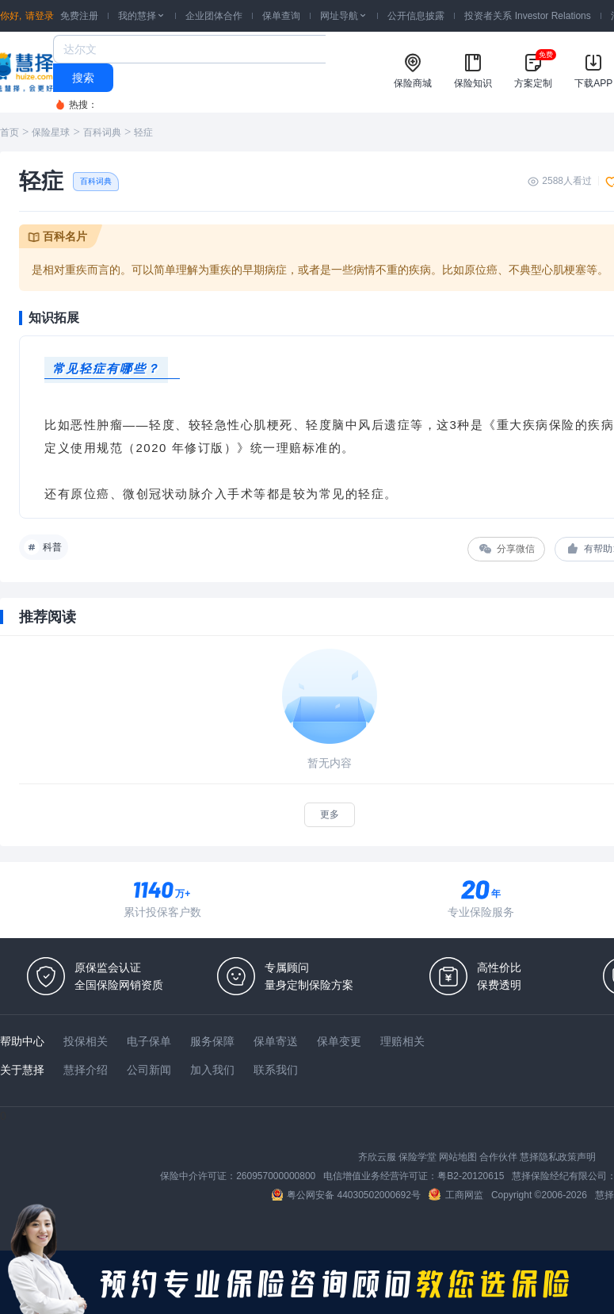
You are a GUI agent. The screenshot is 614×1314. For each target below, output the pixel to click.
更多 (329, 814)
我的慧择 (142, 15)
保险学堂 (418, 1157)
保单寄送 (276, 1041)
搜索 (83, 77)
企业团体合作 (213, 15)
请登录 (39, 15)
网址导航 (344, 15)
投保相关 (85, 1041)
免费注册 (79, 15)
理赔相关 (402, 1041)
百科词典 (102, 132)
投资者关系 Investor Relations (527, 15)
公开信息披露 (415, 15)
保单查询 (281, 15)
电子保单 (149, 1041)
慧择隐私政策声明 (558, 1157)
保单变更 (339, 1041)
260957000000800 (275, 1176)
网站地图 (458, 1157)
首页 (9, 132)
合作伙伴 (498, 1157)
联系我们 (276, 1069)
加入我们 (212, 1069)
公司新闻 (149, 1069)
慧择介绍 (85, 1069)
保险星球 (51, 132)
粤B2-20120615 (470, 1176)
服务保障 (212, 1041)
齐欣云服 (377, 1157)
